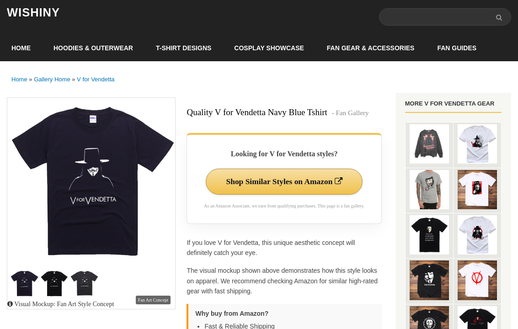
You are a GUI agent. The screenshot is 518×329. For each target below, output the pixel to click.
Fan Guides (456, 48)
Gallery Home (52, 79)
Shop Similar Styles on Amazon (284, 182)
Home (21, 48)
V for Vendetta (95, 79)
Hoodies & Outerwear (93, 48)
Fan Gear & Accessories (371, 48)
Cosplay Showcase (269, 48)
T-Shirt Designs (183, 48)
